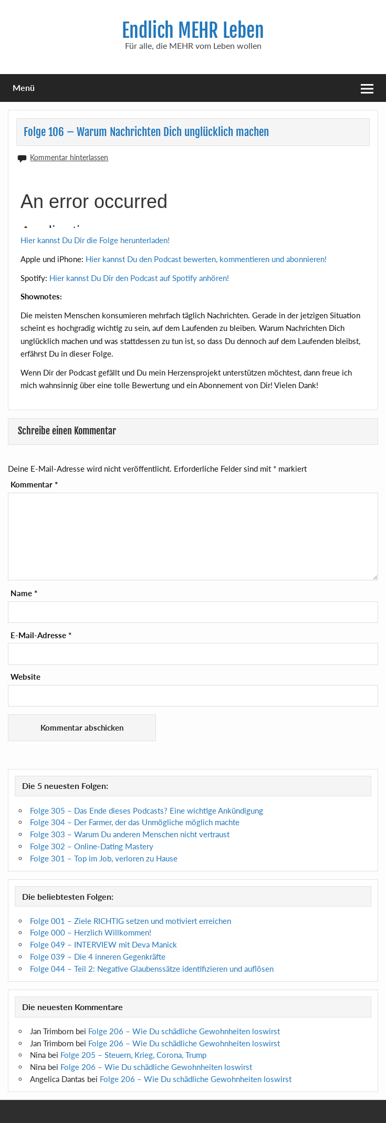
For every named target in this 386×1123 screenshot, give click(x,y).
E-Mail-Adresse (41, 635)
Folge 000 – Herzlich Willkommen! (90, 932)
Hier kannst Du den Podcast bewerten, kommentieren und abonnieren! (206, 259)
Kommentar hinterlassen (69, 157)
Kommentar (34, 484)
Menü (24, 87)
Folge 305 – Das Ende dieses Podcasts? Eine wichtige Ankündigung (146, 810)
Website (25, 677)
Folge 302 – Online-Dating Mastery (91, 846)
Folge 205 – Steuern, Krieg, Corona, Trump (133, 1054)
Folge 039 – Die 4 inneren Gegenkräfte (97, 956)
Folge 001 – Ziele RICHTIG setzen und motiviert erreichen (130, 921)
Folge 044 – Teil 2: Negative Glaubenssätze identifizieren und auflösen (152, 968)
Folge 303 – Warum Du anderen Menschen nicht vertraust (129, 834)
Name (24, 593)
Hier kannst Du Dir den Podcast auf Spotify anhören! (139, 278)
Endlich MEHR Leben (193, 30)
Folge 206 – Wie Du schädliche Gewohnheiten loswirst (184, 1031)
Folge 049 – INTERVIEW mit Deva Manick (103, 944)
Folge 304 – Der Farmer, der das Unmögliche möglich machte (134, 822)
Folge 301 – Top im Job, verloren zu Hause (104, 858)
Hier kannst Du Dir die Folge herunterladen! (95, 240)
